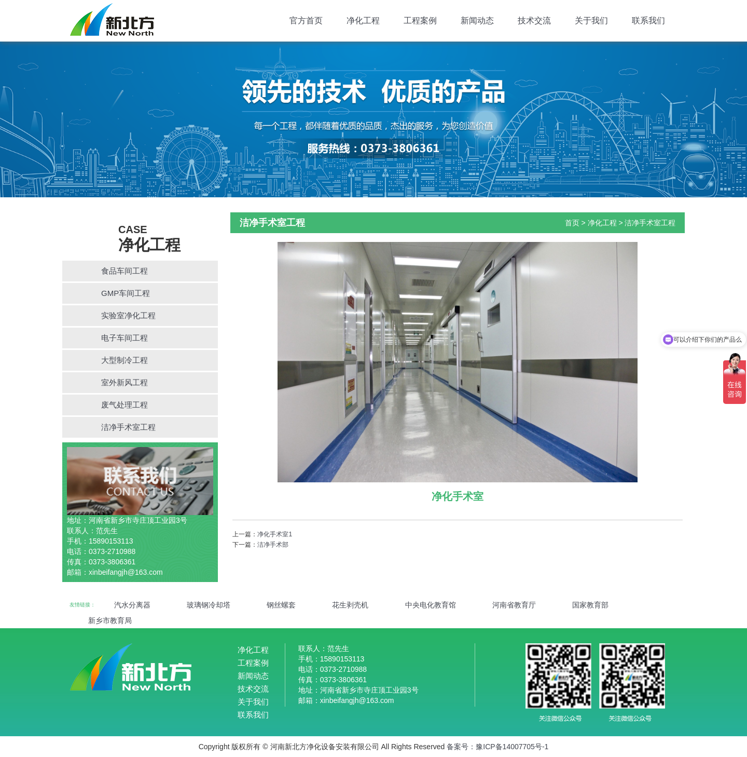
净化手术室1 (274, 534)
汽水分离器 (132, 605)
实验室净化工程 (128, 315)
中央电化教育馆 (430, 605)
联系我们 (648, 20)
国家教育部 (590, 605)
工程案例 (420, 20)
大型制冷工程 (124, 360)
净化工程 (363, 20)
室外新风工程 (124, 382)
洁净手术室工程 (128, 427)
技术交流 (534, 20)
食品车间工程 (124, 270)
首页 (572, 223)
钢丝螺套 (281, 605)
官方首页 (306, 20)
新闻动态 (477, 20)
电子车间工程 (124, 337)
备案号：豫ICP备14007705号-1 (497, 746)
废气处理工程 (124, 404)
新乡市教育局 (110, 620)
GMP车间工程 (125, 293)
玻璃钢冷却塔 (208, 605)
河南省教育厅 (514, 605)
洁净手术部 (272, 544)
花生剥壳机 (350, 605)
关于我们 (591, 20)
